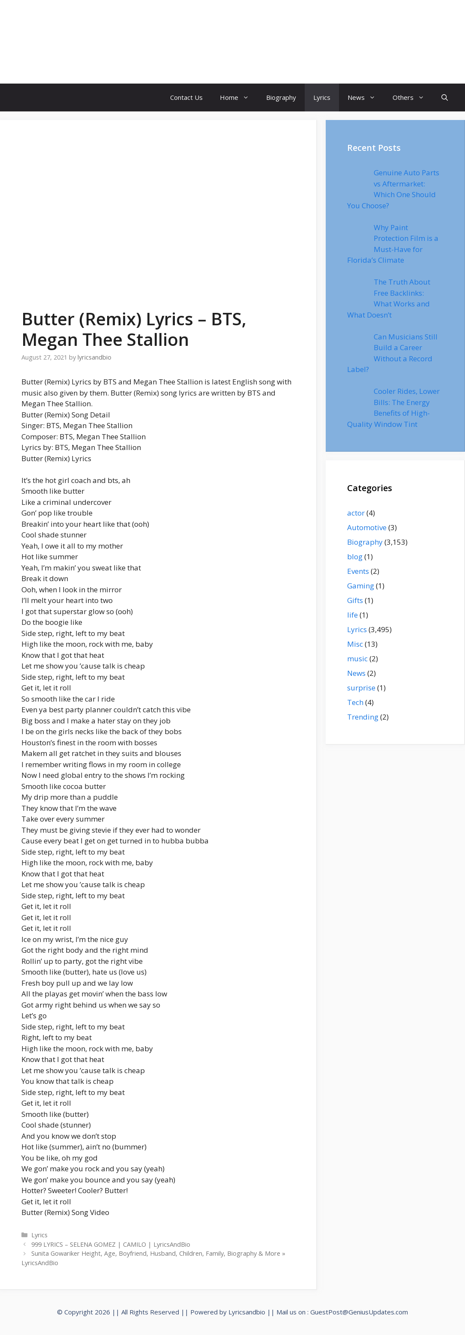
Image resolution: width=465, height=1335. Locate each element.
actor (356, 513)
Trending (362, 717)
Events (358, 571)
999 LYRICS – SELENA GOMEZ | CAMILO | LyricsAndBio (110, 1244)
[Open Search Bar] (444, 97)
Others (413, 97)
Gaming (360, 586)
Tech (355, 702)
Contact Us (186, 97)
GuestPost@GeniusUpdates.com (359, 1312)
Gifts (355, 600)
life (352, 615)
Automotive (367, 527)
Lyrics (321, 97)
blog (355, 556)
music (357, 658)
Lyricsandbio (246, 1312)
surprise (361, 688)
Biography (281, 97)
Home (239, 97)
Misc (355, 644)
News (366, 97)
